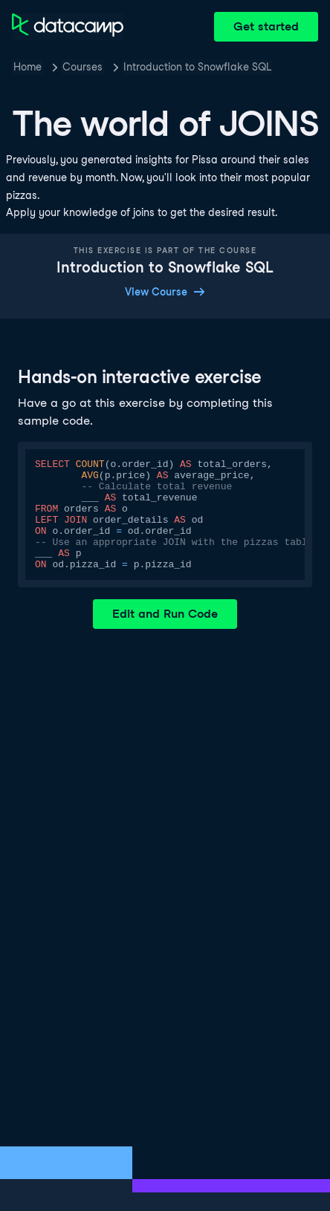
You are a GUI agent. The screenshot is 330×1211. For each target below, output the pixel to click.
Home (27, 67)
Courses (82, 67)
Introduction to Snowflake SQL (197, 67)
